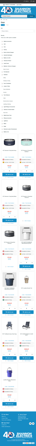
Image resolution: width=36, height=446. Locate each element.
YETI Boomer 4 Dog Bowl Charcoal (26, 197)
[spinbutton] (9, 170)
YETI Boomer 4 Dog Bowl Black (9, 196)
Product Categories (10, 4)
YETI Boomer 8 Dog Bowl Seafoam (26, 151)
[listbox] (18, 31)
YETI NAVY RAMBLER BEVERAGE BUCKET (9, 289)
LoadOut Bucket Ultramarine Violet (9, 380)
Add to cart (10, 174)
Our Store (18, 4)
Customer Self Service (16, 440)
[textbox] (14, 16)
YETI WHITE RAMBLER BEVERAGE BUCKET (26, 243)
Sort (2, 28)
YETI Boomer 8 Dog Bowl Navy (9, 150)
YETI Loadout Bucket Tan (26, 288)
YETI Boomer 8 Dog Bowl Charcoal (9, 243)
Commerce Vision (25, 440)
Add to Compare (10, 177)
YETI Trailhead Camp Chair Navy (9, 334)
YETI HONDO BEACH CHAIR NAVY (26, 334)
